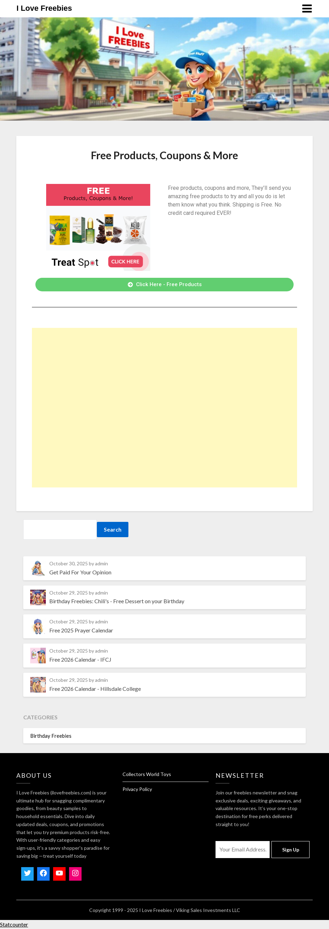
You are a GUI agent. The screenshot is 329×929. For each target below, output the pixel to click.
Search (112, 529)
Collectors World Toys (147, 774)
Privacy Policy (137, 789)
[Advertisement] (164, 407)
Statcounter (14, 924)
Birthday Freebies (50, 736)
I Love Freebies (44, 8)
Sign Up (290, 850)
